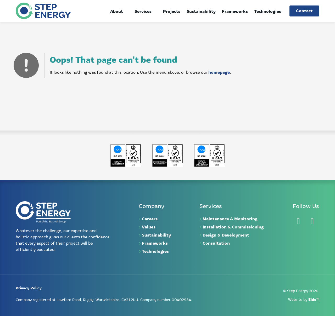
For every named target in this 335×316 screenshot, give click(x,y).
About (116, 11)
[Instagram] (312, 221)
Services (143, 11)
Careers (150, 218)
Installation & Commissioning (233, 226)
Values (148, 226)
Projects (171, 11)
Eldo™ (313, 299)
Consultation (216, 243)
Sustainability (201, 11)
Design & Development (226, 235)
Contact (304, 10)
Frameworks (235, 11)
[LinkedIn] (298, 221)
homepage (219, 72)
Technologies (267, 11)
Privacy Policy (29, 287)
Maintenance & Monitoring (230, 218)
